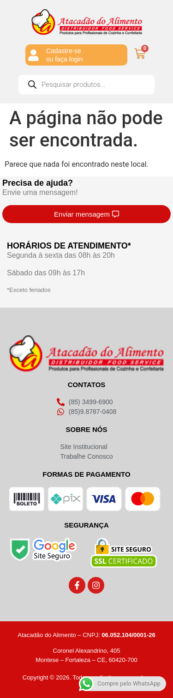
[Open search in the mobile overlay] (86, 84)
